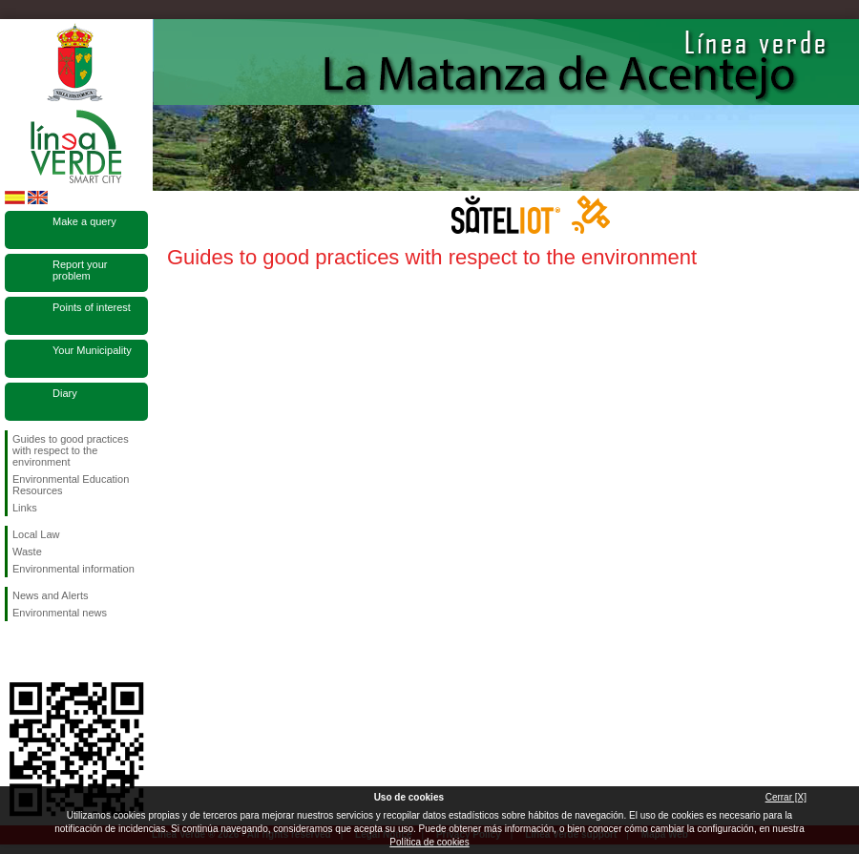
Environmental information (73, 568)
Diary (64, 393)
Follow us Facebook (16, 651)
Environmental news (59, 612)
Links (24, 507)
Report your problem (79, 270)
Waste (27, 551)
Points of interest (91, 307)
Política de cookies (429, 842)
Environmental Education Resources (70, 484)
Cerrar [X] (786, 797)
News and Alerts (50, 595)
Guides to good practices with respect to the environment (70, 450)
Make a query (84, 221)
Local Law (36, 534)
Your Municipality (92, 350)
